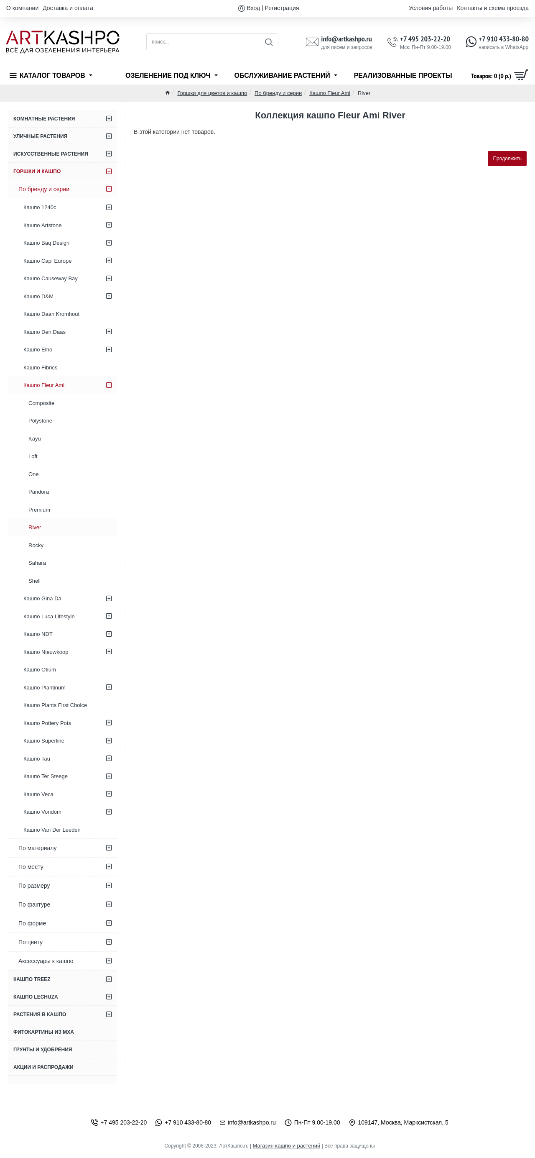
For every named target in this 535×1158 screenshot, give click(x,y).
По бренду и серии (278, 93)
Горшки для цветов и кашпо (212, 93)
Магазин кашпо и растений (286, 1146)
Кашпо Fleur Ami (329, 93)
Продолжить (507, 158)
